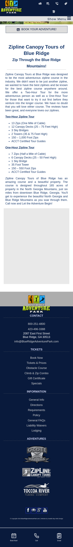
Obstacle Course (36, 368)
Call (37, 537)
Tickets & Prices (36, 362)
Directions (36, 405)
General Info (36, 399)
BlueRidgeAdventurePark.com (30, 522)
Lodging (36, 430)
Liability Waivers (36, 425)
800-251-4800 (36, 323)
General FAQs (36, 420)
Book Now (36, 357)
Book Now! (14, 537)
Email (59, 537)
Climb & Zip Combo (36, 373)
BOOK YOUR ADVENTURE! (36, 29)
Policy (36, 415)
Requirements (36, 410)
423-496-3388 (36, 329)
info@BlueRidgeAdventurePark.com (36, 341)
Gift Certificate (36, 378)
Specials (36, 383)
